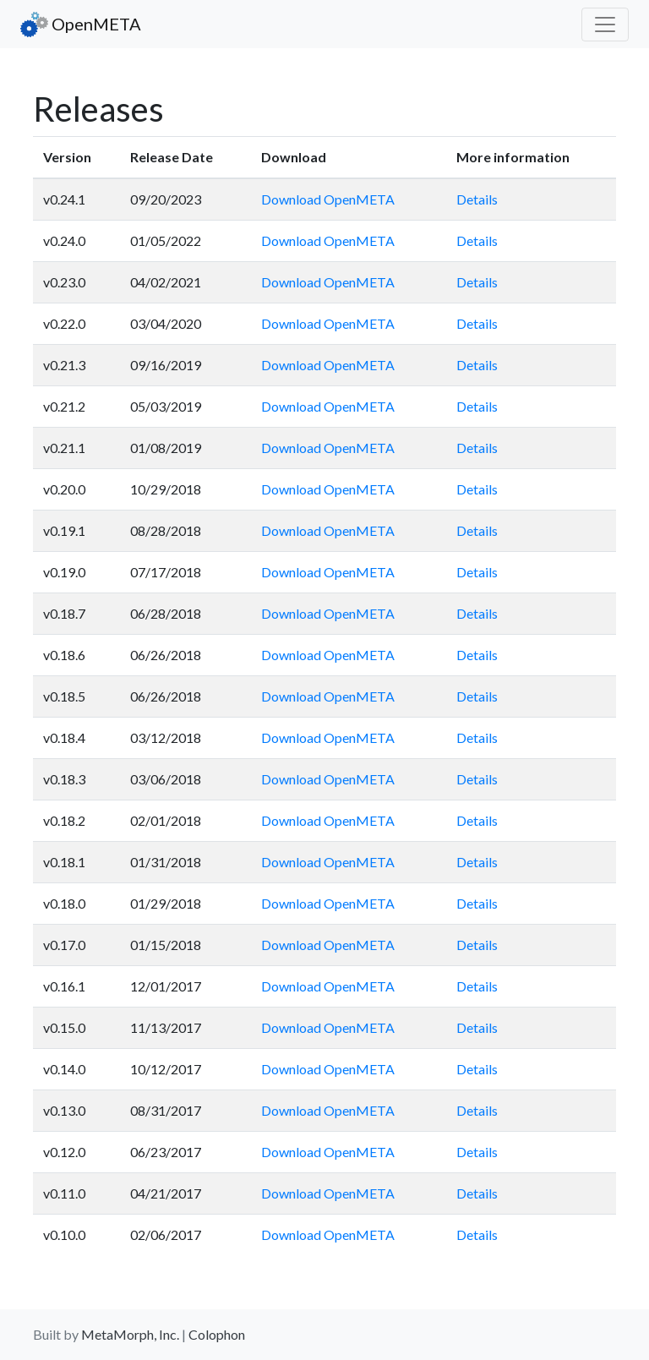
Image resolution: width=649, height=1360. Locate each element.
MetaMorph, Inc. (130, 1334)
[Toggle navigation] (605, 24)
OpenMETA (80, 24)
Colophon (216, 1334)
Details (477, 199)
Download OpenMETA (328, 199)
